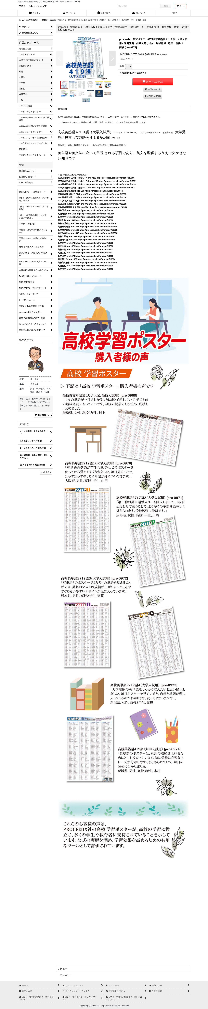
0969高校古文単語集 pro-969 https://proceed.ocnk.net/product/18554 (90, 191)
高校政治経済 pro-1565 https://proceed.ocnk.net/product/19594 (87, 226)
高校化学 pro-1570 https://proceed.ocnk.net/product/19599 (85, 243)
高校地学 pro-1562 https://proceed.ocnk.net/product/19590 (85, 217)
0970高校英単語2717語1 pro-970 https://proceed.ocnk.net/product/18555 (92, 194)
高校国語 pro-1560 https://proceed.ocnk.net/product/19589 (85, 210)
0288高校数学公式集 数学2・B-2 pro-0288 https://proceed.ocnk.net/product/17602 (97, 184)
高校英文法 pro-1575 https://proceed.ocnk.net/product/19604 (86, 259)
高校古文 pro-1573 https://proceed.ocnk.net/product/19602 (85, 253)
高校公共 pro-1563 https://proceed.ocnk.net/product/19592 (85, 220)
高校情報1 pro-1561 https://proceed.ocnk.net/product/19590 (86, 214)
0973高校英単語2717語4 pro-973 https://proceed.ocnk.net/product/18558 (92, 204)
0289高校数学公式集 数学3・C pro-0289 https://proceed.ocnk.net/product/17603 (96, 188)
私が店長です (43, 415)
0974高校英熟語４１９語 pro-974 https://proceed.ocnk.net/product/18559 (92, 207)
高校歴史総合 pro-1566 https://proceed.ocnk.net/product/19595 (87, 230)
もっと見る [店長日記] (45, 472)
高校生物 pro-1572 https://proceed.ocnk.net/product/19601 (85, 249)
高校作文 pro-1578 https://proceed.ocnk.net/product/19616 (85, 269)
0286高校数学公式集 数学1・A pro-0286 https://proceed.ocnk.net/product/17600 (96, 178)
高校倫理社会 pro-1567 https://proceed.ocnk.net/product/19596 (87, 233)
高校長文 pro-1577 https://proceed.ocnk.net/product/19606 (85, 266)
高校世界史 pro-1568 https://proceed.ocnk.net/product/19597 (86, 236)
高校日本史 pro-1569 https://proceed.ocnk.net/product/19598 (86, 239)
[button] (173, 13)
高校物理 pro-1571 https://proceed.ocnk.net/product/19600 (85, 246)
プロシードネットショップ (33, 6)
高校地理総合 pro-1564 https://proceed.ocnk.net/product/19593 (87, 223)
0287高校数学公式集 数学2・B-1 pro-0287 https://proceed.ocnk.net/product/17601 (97, 181)
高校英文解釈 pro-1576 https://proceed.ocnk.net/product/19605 (87, 262)
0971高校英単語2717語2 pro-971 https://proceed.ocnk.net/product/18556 (92, 197)
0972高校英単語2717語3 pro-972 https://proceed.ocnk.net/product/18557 (92, 201)
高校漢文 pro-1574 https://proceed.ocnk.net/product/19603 (85, 256)
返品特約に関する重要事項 (133, 73)
